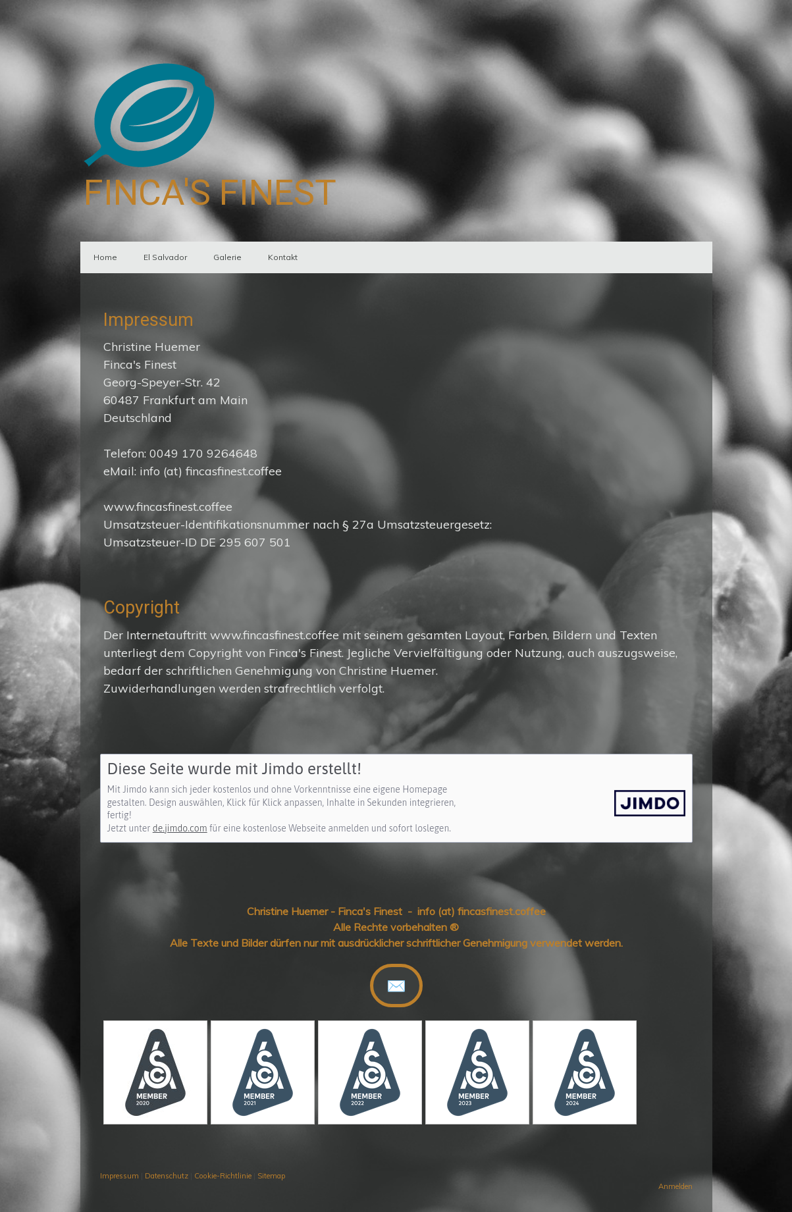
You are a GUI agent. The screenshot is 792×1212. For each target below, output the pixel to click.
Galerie (227, 257)
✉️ (396, 985)
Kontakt (283, 257)
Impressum (119, 1175)
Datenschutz (166, 1175)
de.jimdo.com (180, 828)
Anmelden (675, 1186)
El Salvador (165, 257)
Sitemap (271, 1175)
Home (105, 257)
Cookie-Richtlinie (222, 1175)
